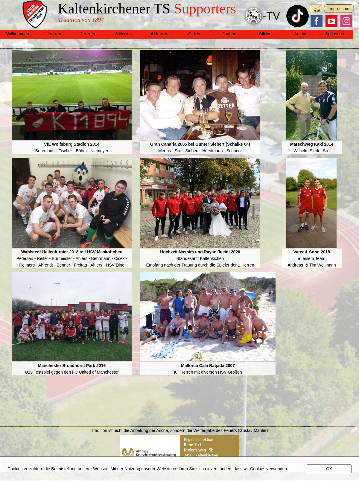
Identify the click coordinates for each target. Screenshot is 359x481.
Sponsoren (335, 33)
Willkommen (17, 33)
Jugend (229, 33)
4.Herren (159, 33)
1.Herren (53, 33)
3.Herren (123, 33)
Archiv (300, 33)
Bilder (265, 33)
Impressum (338, 8)
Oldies (194, 33)
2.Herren (88, 33)
